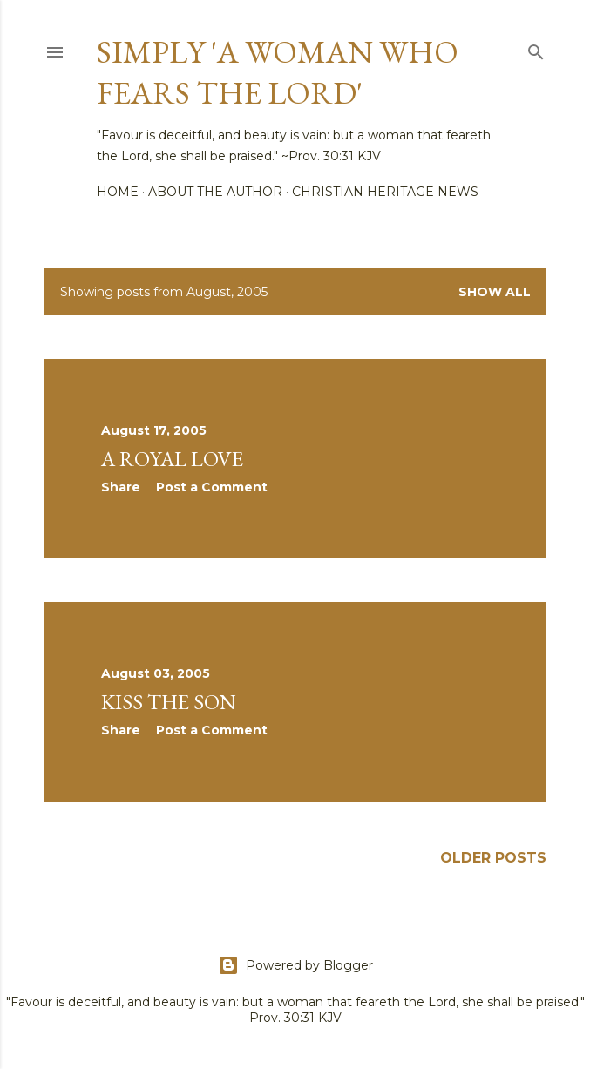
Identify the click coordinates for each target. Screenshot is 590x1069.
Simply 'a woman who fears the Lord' (277, 72)
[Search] (536, 48)
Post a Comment (212, 487)
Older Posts (493, 857)
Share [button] (120, 487)
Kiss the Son (168, 701)
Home (118, 192)
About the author (215, 192)
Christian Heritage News (385, 192)
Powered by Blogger (295, 965)
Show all (494, 292)
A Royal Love (172, 458)
